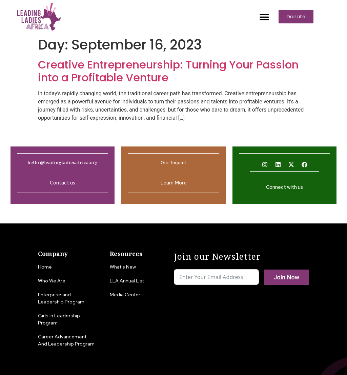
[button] (264, 16)
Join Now (286, 277)
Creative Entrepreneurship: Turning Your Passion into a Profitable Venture (168, 71)
